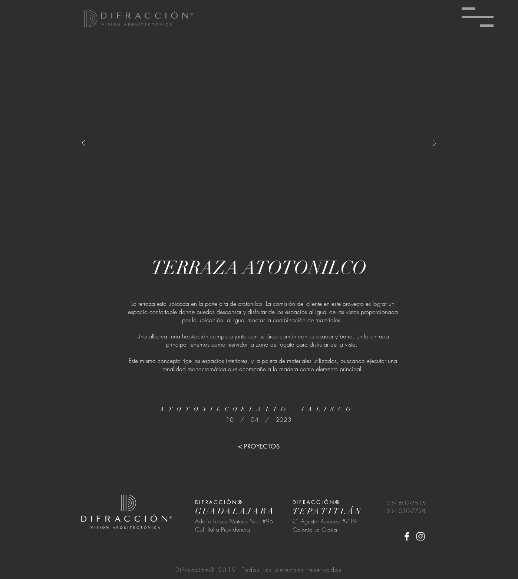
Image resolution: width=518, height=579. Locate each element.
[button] (478, 17)
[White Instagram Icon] (420, 536)
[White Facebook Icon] (406, 536)
